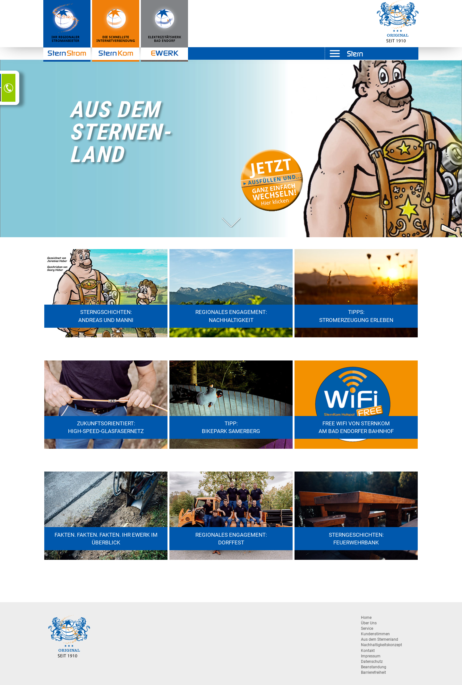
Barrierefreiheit (373, 672)
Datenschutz (372, 661)
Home (366, 617)
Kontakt (368, 650)
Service (367, 628)
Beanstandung (373, 667)
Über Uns (369, 623)
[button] (231, 222)
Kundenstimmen (375, 634)
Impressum (371, 656)
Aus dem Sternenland (379, 639)
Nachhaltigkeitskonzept (381, 645)
